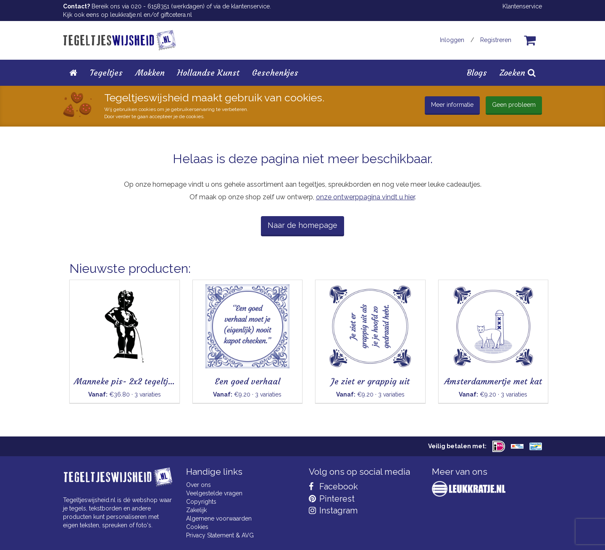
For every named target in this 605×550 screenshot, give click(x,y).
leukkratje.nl (126, 14)
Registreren (495, 40)
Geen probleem (514, 104)
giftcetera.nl (176, 14)
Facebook (333, 486)
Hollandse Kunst (208, 72)
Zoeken (518, 72)
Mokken (150, 72)
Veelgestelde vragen (214, 493)
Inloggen (452, 40)
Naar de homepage (302, 225)
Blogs (477, 72)
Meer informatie (452, 104)
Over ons (198, 484)
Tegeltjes (106, 72)
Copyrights (201, 501)
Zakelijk (196, 510)
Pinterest (332, 499)
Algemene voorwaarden (219, 518)
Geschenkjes (275, 72)
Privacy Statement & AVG (220, 535)
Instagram (333, 510)
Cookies (197, 527)
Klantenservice (522, 6)
